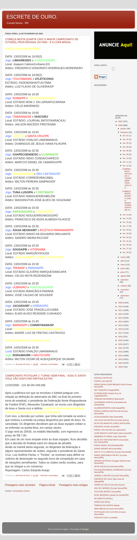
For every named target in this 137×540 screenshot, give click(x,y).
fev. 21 (126, 241)
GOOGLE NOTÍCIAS (103, 378)
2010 (120, 306)
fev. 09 (126, 154)
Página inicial (47, 484)
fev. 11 (126, 162)
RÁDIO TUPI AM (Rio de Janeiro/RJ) (110, 430)
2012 (120, 314)
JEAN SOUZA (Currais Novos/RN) (109, 466)
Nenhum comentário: (50, 364)
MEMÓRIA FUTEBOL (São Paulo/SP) (110, 436)
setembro (125, 280)
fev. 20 (126, 237)
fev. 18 (126, 230)
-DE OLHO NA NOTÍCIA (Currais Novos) (111, 420)
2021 (120, 348)
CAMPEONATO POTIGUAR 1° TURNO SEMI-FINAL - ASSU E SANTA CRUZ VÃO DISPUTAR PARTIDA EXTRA (45, 377)
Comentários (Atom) (21, 491)
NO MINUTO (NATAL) (103, 498)
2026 (120, 367)
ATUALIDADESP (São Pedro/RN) (108, 417)
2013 (120, 318)
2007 (120, 121)
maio (123, 264)
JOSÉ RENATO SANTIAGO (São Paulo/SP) (113, 433)
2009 (120, 303)
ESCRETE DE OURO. (32, 17)
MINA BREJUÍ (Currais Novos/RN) (109, 509)
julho (123, 272)
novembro (125, 290)
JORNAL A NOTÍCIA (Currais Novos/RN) (111, 476)
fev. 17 (126, 226)
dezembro (125, 296)
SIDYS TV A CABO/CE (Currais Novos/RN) (112, 452)
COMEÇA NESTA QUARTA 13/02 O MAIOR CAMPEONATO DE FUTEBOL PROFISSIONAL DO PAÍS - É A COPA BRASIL (41, 41)
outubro (124, 286)
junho (123, 268)
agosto (124, 276)
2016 (120, 329)
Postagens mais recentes (20, 484)
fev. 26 (126, 245)
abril (123, 261)
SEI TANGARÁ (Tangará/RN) (106, 390)
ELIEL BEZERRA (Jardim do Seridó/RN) (111, 495)
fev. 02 (126, 139)
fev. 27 (126, 248)
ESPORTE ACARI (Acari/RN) (106, 427)
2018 (120, 337)
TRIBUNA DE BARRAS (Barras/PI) (109, 399)
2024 (120, 359)
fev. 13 (126, 215)
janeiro (124, 129)
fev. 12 (126, 166)
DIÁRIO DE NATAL (102, 502)
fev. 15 (126, 222)
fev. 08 (126, 151)
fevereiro (125, 132)
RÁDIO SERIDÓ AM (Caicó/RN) (108, 449)
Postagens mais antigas (73, 484)
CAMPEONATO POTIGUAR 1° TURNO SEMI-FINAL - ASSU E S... (127, 178)
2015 (120, 325)
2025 (120, 363)
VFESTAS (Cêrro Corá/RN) (105, 518)
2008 (120, 125)
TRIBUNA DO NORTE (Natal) (107, 505)
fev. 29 (126, 252)
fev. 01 (126, 136)
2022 (120, 352)
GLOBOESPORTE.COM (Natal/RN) (109, 408)
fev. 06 (126, 147)
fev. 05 (126, 143)
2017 (120, 333)
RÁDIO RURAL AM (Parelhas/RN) (108, 445)
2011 (120, 310)
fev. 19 (126, 233)
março (123, 257)
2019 (120, 340)
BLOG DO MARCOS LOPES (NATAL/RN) (112, 423)
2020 (120, 344)
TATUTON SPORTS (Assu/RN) (107, 492)
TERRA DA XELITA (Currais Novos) (109, 485)
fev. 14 (126, 218)
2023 (120, 355)
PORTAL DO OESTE (103, 381)
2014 (120, 322)
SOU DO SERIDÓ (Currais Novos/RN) (110, 488)
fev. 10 (126, 158)
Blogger (85, 529)
